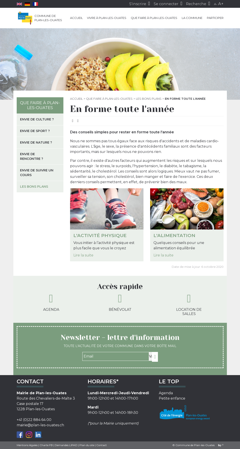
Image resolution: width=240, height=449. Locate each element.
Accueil (76, 18)
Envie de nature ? (36, 142)
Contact (101, 445)
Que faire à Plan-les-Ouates (154, 18)
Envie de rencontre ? (31, 156)
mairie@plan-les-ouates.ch (40, 425)
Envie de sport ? (35, 131)
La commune (192, 18)
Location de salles (189, 304)
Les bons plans (148, 98)
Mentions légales (27, 445)
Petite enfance (172, 398)
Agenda (51, 302)
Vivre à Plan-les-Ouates (106, 18)
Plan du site (86, 445)
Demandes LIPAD (66, 445)
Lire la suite (83, 255)
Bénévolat (120, 302)
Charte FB (46, 445)
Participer (215, 18)
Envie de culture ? (37, 119)
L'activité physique (100, 235)
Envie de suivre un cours (36, 172)
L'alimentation (174, 235)
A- (215, 4)
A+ (221, 3)
